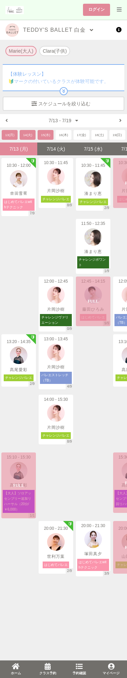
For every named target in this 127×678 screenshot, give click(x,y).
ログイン (96, 9)
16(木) (63, 135)
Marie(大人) (21, 51)
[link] (16, 669)
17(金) (81, 135)
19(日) (117, 135)
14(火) (27, 135)
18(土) (99, 135)
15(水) (45, 135)
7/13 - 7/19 (64, 120)
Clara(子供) (55, 51)
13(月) (9, 135)
